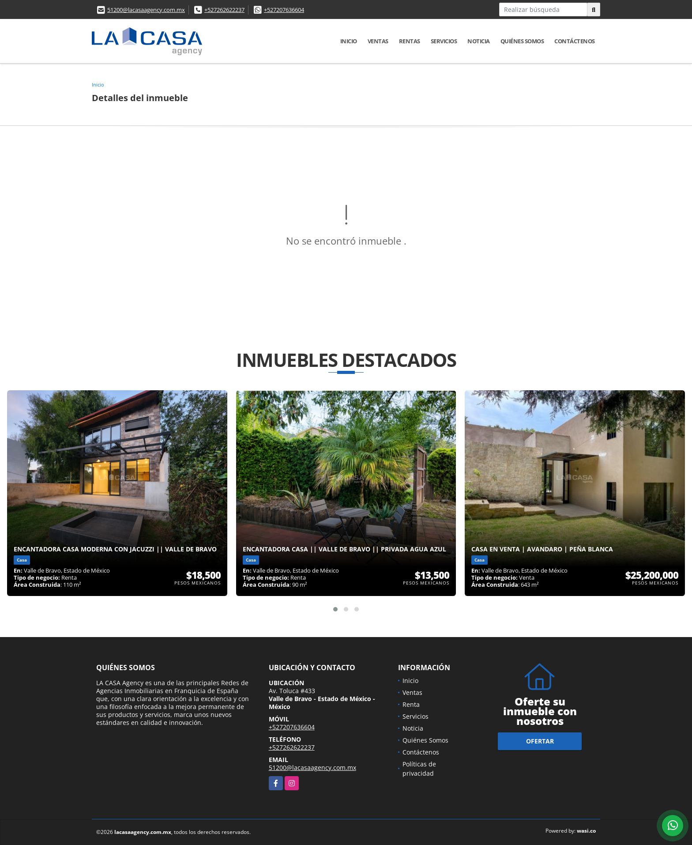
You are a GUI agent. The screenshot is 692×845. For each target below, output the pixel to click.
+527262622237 (224, 10)
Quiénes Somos (522, 41)
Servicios (444, 41)
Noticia (478, 41)
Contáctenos (574, 41)
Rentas (409, 41)
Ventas (378, 41)
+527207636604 (284, 10)
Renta (411, 704)
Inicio (348, 41)
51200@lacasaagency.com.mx (146, 10)
